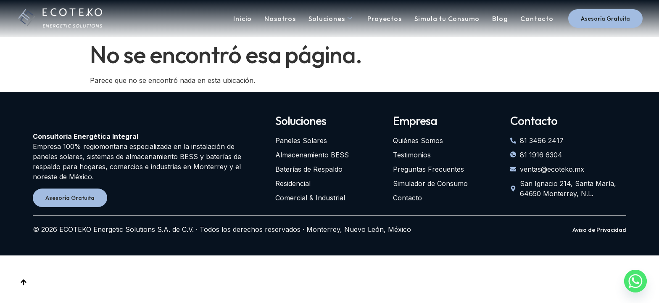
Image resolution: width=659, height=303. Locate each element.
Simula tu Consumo (447, 18)
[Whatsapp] (635, 281)
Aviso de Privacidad (599, 230)
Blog (500, 18)
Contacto (536, 18)
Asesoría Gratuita (605, 18)
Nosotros (279, 18)
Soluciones (330, 18)
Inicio (242, 18)
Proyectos (384, 18)
